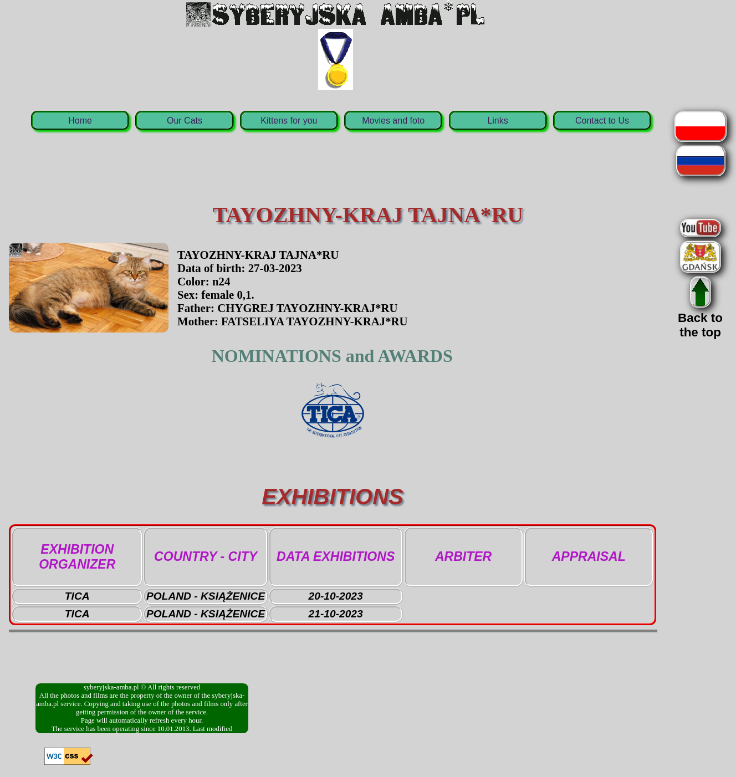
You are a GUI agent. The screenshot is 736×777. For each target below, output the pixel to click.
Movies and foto (393, 120)
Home (80, 120)
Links (497, 120)
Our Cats (184, 120)
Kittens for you (288, 120)
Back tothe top (700, 318)
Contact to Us (602, 120)
